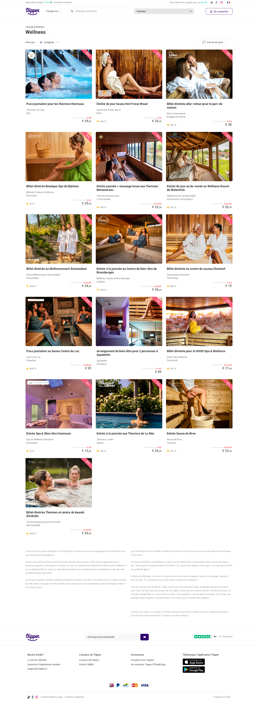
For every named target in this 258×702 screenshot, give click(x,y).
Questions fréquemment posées (43, 664)
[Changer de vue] (229, 42)
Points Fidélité (86, 664)
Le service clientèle (37, 660)
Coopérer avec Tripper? (143, 660)
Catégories (52, 11)
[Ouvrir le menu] (58, 42)
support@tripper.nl (37, 668)
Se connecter (219, 11)
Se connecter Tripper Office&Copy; (148, 664)
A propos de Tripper (89, 660)
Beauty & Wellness (35, 27)
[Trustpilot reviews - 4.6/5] (213, 637)
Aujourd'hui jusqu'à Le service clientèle (49, 2)
